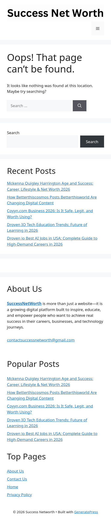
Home (12, 486)
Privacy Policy (19, 494)
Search (13, 132)
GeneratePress (86, 512)
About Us (15, 471)
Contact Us (17, 479)
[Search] (79, 105)
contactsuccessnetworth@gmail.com (41, 340)
